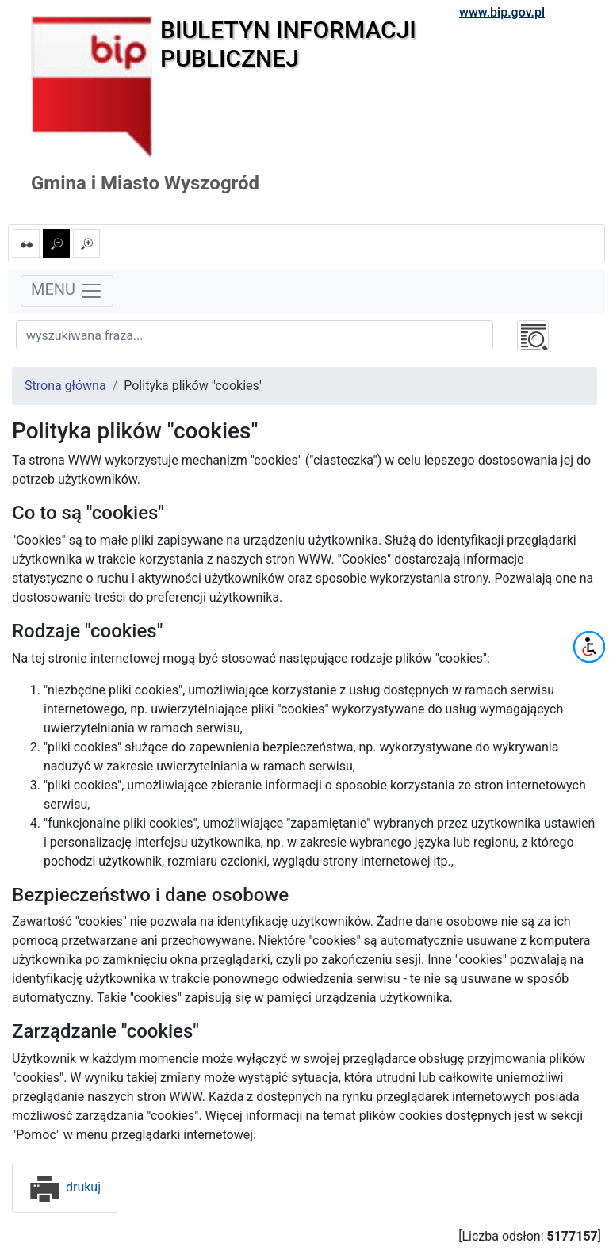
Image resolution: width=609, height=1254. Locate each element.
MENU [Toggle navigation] (67, 291)
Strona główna (65, 385)
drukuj (65, 1187)
